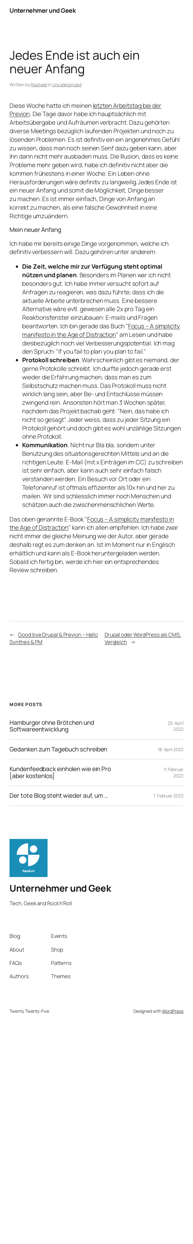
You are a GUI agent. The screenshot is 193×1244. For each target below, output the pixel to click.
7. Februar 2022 (168, 796)
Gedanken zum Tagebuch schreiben (58, 749)
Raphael (39, 85)
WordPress (172, 1011)
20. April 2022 (175, 726)
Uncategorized (66, 85)
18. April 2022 (170, 749)
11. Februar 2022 (173, 772)
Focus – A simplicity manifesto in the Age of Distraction (101, 330)
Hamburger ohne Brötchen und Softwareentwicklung (52, 726)
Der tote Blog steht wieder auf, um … (59, 795)
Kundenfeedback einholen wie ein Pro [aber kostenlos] (60, 772)
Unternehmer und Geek (42, 10)
